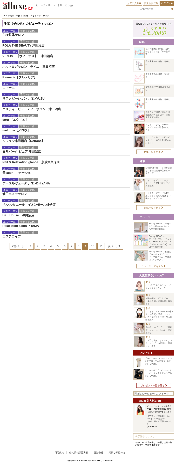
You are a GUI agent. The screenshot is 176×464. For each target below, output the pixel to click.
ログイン (166, 3)
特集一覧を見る (153, 152)
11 (101, 246)
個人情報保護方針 (78, 452)
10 (92, 246)
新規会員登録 (151, 3)
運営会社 (98, 452)
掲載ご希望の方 (117, 452)
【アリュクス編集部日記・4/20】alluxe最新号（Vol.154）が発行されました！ (159, 420)
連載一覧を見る (153, 207)
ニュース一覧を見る (153, 266)
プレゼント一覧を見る (154, 385)
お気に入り (133, 3)
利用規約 (59, 452)
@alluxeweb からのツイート (151, 393)
